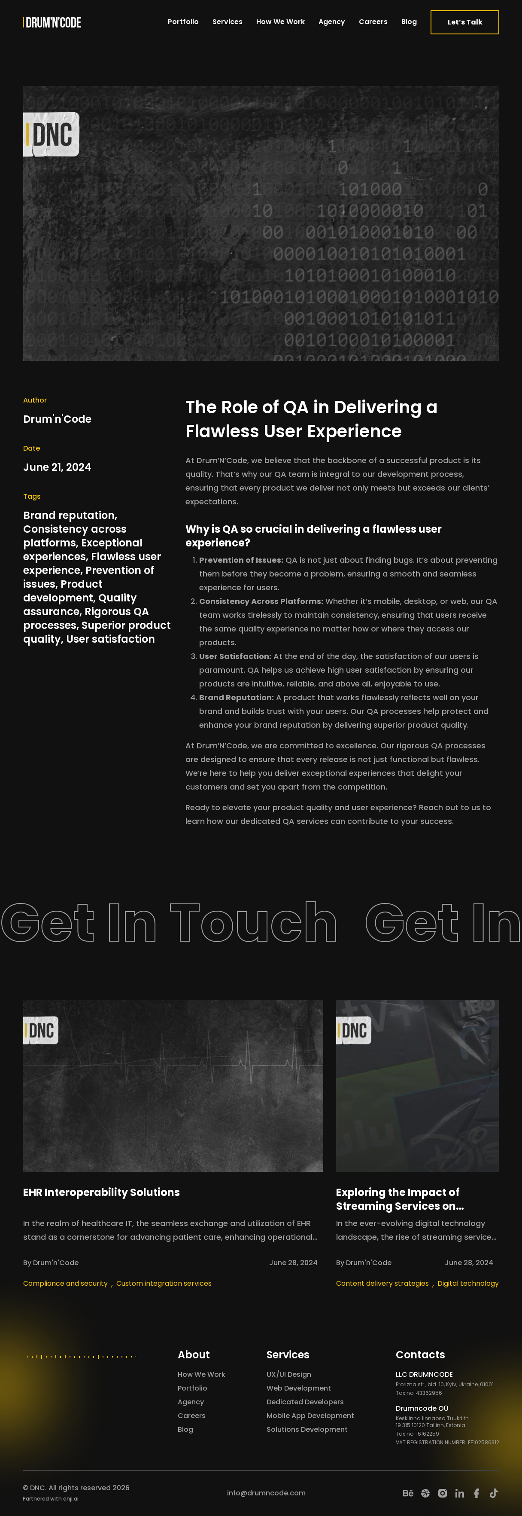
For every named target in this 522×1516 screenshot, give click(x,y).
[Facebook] (477, 1493)
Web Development (299, 1388)
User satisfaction (110, 639)
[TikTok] (494, 1493)
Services (227, 22)
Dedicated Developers (305, 1402)
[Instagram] (442, 1493)
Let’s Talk (465, 22)
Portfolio (183, 22)
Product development (63, 591)
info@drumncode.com (266, 1493)
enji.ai (71, 1498)
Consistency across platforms (75, 536)
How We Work (280, 22)
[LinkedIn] (460, 1493)
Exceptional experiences (83, 550)
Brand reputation (69, 515)
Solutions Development (307, 1429)
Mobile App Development (310, 1416)
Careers (373, 22)
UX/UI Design (289, 1374)
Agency (332, 22)
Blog (409, 22)
